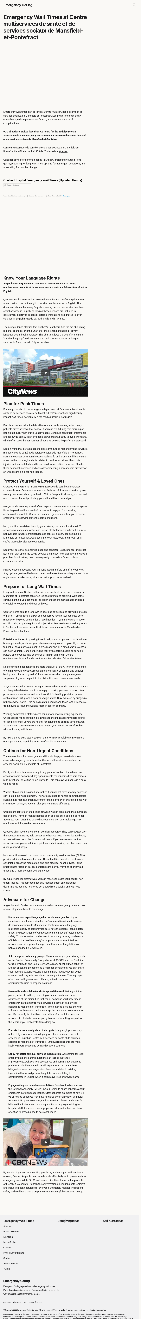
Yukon (6, 1268)
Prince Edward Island (13, 1252)
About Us (6, 1302)
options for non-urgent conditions (62, 163)
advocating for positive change (20, 167)
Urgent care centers (14, 811)
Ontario (7, 1247)
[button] (134, 5)
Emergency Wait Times (18, 1220)
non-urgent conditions (39, 756)
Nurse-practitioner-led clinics (19, 855)
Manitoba (8, 1236)
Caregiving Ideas (68, 1220)
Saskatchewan (10, 1263)
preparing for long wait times (27, 163)
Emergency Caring (17, 5)
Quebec (63, 151)
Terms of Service (35, 1302)
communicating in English (39, 159)
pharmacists (21, 831)
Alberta (7, 1226)
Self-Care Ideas (113, 1220)
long (38, 111)
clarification (54, 299)
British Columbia (11, 1231)
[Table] (45, 221)
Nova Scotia (9, 1242)
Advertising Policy (20, 1302)
